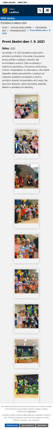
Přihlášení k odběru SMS (14, 23)
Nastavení (42, 425)
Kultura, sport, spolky (21, 27)
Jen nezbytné (28, 425)
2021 (12, 48)
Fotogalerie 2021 (18, 30)
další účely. (32, 411)
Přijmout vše (12, 425)
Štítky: (5, 48)
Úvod (4, 27)
